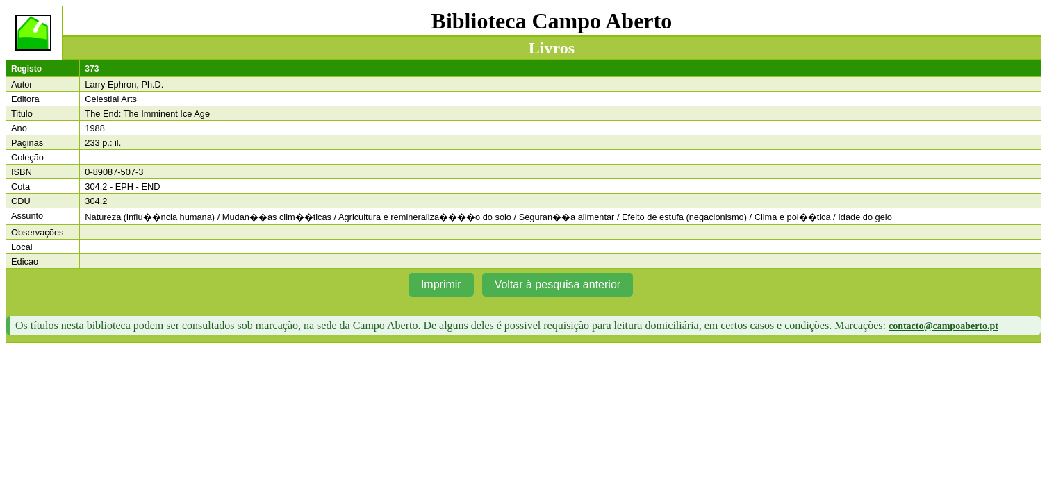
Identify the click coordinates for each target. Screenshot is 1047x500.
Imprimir (441, 284)
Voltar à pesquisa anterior (557, 284)
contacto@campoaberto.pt (943, 326)
